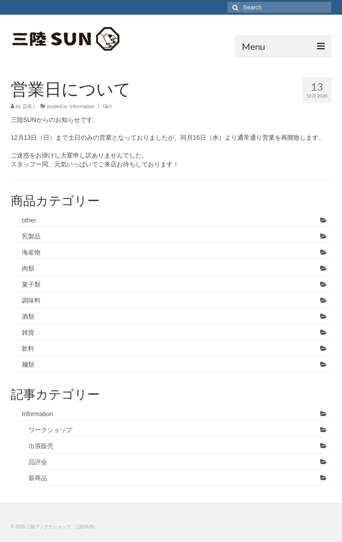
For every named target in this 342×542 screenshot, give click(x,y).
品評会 (37, 461)
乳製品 (31, 236)
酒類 (28, 316)
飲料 (28, 348)
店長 (27, 106)
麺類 (28, 364)
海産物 (31, 252)
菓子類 (31, 284)
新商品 (37, 477)
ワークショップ (50, 429)
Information (82, 106)
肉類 (28, 268)
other (29, 220)
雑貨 (28, 332)
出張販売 (40, 445)
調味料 (31, 300)
